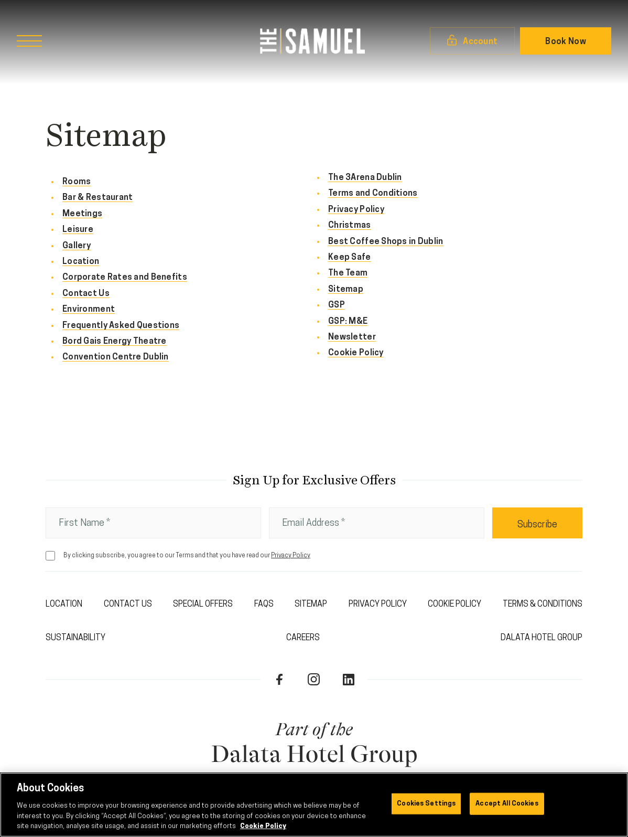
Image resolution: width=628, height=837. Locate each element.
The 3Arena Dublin (365, 178)
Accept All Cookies (506, 803)
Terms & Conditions (542, 604)
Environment (88, 309)
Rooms (76, 182)
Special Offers (203, 604)
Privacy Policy (356, 210)
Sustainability (75, 638)
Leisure (77, 230)
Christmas (349, 225)
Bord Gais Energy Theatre (114, 341)
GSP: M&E (347, 321)
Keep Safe (349, 257)
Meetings (82, 214)
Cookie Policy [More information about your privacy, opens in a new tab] (263, 826)
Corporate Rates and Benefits (124, 277)
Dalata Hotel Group (541, 638)
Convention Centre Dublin (115, 357)
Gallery (76, 246)
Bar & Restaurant (97, 198)
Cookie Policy (356, 353)
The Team (347, 273)
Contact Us (86, 294)
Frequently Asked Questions (120, 326)
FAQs (264, 604)
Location (80, 262)
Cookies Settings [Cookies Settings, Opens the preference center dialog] (426, 803)
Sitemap (345, 289)
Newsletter (352, 337)
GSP (336, 305)
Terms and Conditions (373, 193)
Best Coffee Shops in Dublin (385, 242)
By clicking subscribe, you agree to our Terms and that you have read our (186, 556)
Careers (303, 638)
